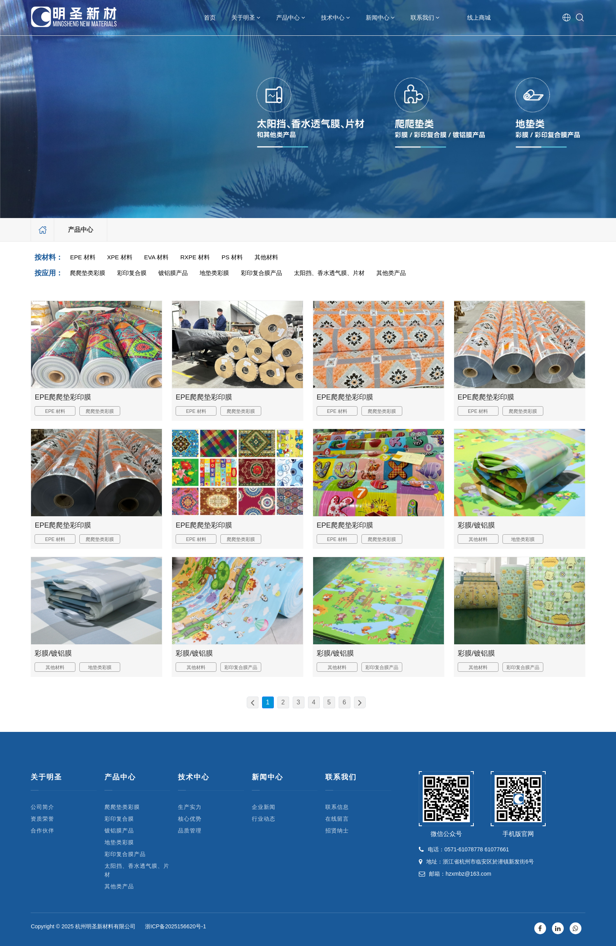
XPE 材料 (119, 257)
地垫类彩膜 (214, 273)
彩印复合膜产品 (261, 273)
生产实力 (190, 807)
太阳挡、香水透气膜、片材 (329, 273)
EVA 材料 (156, 257)
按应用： (49, 273)
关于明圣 (245, 17)
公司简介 (42, 807)
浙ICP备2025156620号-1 (175, 926)
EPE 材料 (82, 257)
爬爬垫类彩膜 (87, 273)
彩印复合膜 (132, 273)
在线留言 (337, 819)
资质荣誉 (42, 819)
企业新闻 (263, 807)
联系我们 (425, 17)
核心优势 (190, 819)
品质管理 (190, 830)
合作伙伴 (42, 830)
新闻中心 (380, 17)
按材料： (49, 257)
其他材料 (266, 257)
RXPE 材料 (195, 257)
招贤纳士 (337, 830)
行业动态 (263, 819)
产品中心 (290, 17)
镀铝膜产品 (173, 273)
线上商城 (479, 17)
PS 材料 (232, 257)
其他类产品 (391, 273)
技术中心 (335, 17)
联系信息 (337, 807)
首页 (210, 17)
